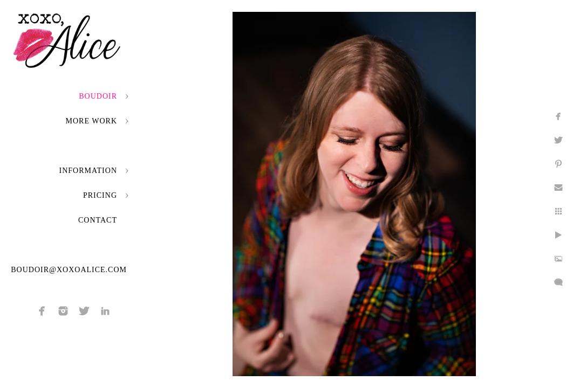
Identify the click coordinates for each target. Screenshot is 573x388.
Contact (97, 220)
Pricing (100, 195)
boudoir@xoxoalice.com (69, 270)
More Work (91, 121)
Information (88, 171)
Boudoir (98, 96)
